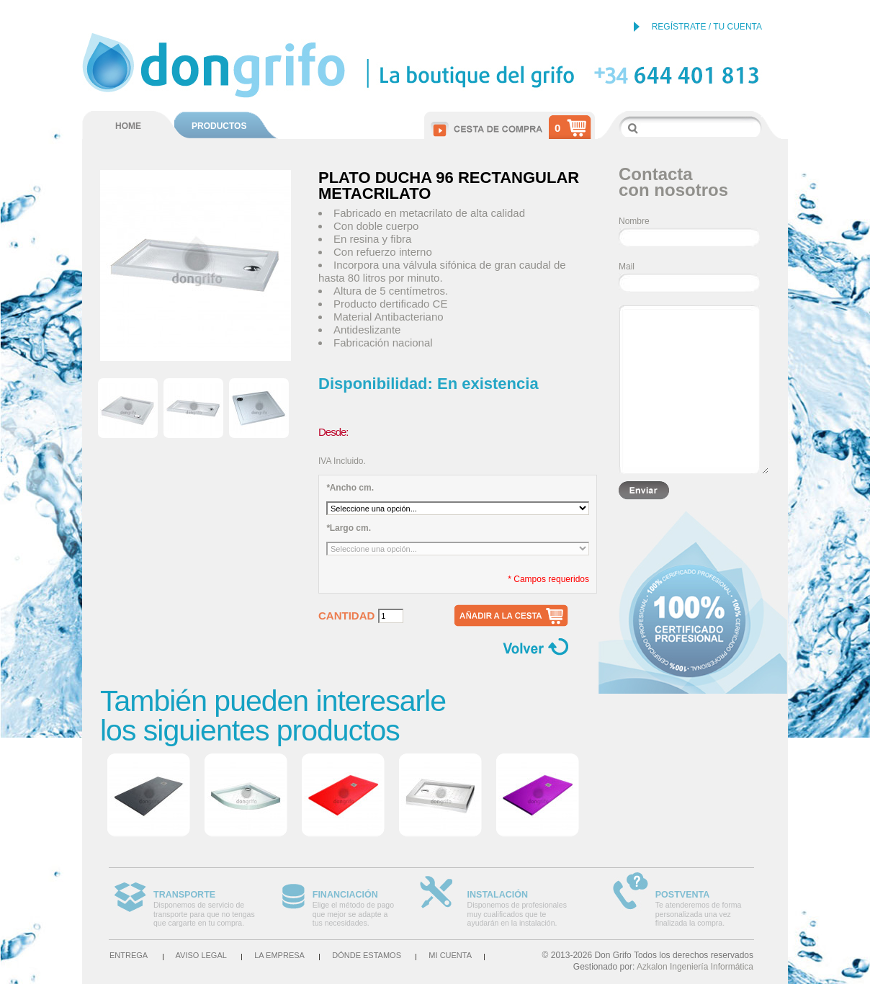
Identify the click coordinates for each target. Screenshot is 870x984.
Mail (626, 266)
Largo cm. (348, 528)
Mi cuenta (450, 955)
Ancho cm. (350, 488)
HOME (128, 126)
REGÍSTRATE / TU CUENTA (707, 27)
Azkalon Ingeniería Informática (695, 967)
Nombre (634, 221)
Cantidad (346, 616)
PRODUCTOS (219, 126)
